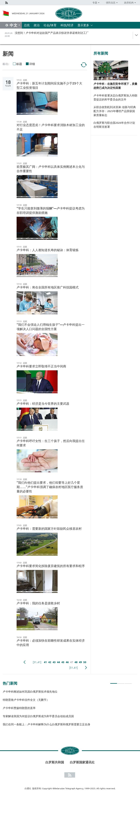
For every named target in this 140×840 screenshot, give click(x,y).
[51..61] (73, 667)
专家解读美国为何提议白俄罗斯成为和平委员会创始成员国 (38, 716)
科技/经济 (67, 25)
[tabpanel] (67, 709)
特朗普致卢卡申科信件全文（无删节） (26, 699)
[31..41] (37, 662)
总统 (27, 25)
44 (58, 662)
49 (80, 662)
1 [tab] (113, 682)
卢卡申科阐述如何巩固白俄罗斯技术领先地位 (30, 691)
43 (54, 662)
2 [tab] (121, 682)
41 (45, 662)
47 (71, 662)
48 (76, 662)
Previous (25, 662)
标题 (19, 63)
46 (67, 662)
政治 (37, 25)
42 (49, 662)
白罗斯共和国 (54, 762)
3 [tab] (128, 682)
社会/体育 (50, 25)
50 (84, 662)
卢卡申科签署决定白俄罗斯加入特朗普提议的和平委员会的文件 (115, 97)
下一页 (86, 667)
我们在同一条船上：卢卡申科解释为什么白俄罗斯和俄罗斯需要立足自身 (46, 724)
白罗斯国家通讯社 (82, 762)
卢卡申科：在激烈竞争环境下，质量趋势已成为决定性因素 (115, 85)
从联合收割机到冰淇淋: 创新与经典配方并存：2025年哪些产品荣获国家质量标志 (115, 111)
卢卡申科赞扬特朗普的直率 (19, 708)
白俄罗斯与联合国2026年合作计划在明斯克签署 (114, 124)
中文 (14, 25)
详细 (32, 63)
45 (62, 662)
